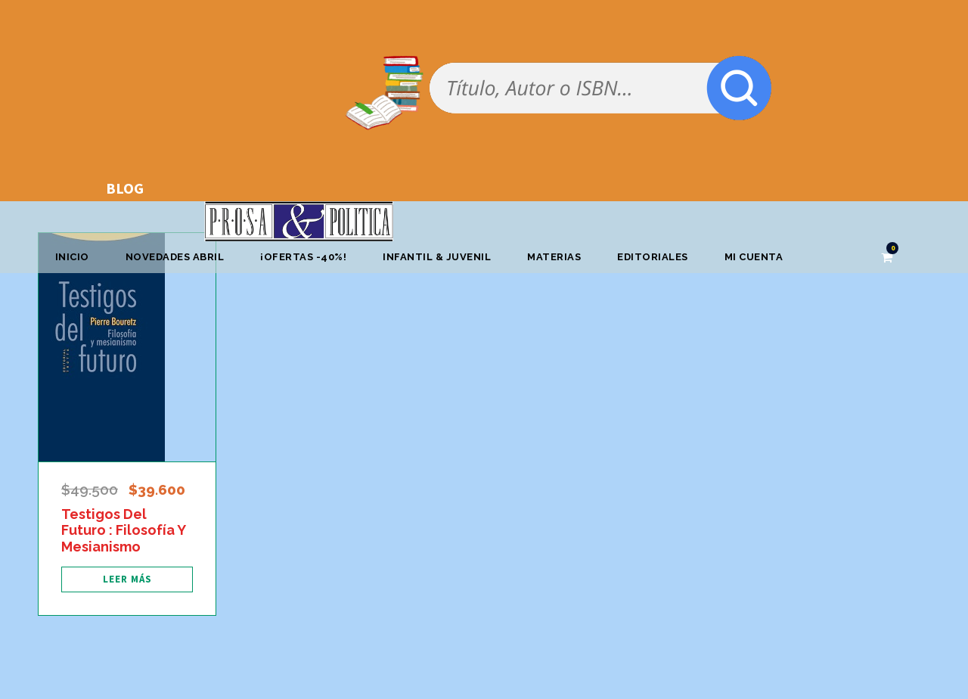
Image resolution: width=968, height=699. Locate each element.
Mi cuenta (753, 257)
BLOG (125, 188)
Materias (554, 257)
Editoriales (652, 257)
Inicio (72, 257)
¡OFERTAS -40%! (303, 257)
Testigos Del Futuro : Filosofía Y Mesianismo (123, 530)
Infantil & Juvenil (437, 257)
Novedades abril (175, 257)
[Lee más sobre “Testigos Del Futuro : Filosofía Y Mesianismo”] (127, 579)
